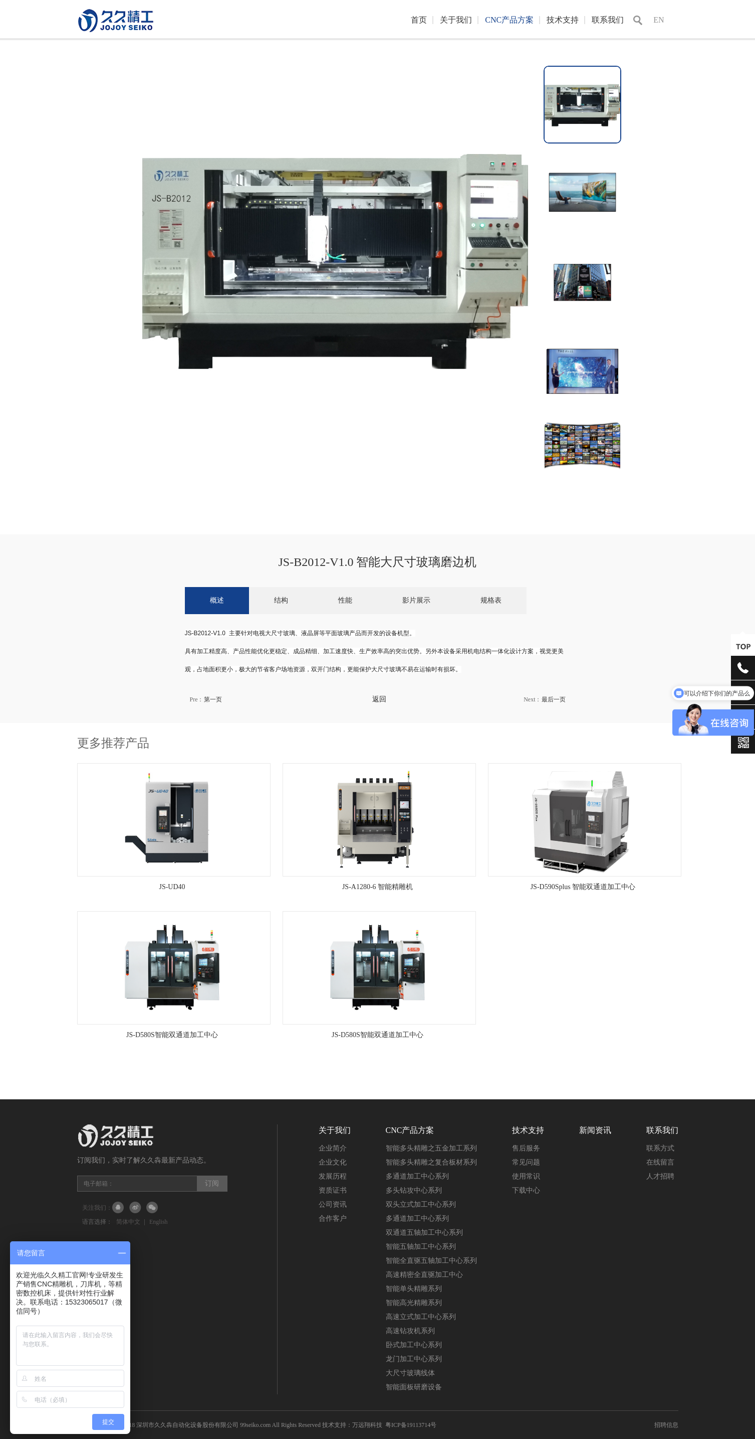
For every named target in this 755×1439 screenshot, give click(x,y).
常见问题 (526, 1162)
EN (658, 20)
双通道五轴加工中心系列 (424, 1232)
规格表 (490, 600)
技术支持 (563, 20)
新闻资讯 (595, 1130)
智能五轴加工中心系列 (421, 1246)
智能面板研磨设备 (414, 1387)
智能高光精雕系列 (414, 1303)
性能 (345, 600)
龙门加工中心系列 (414, 1359)
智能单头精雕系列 (414, 1288)
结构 (281, 600)
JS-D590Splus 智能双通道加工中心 (583, 887)
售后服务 (526, 1148)
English (158, 1221)
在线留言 (660, 1162)
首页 (419, 20)
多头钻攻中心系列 (414, 1190)
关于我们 (456, 20)
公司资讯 (333, 1204)
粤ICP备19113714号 (410, 1424)
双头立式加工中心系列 (421, 1204)
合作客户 (333, 1218)
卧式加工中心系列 (414, 1345)
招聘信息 (666, 1424)
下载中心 (526, 1190)
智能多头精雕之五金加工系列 (431, 1148)
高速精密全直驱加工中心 (424, 1274)
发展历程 (333, 1176)
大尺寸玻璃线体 (410, 1373)
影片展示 (416, 600)
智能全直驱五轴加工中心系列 (431, 1260)
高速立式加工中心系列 (421, 1317)
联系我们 (608, 20)
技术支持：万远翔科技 (352, 1424)
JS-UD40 (172, 887)
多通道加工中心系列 (417, 1176)
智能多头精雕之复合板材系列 (431, 1162)
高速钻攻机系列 (410, 1331)
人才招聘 (660, 1176)
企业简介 (333, 1148)
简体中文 (128, 1221)
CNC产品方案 (509, 20)
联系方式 (660, 1148)
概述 (217, 600)
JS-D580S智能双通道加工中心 (172, 1035)
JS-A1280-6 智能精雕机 (377, 887)
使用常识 (526, 1176)
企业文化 (333, 1162)
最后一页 (554, 699)
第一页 (213, 699)
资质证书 (333, 1190)
